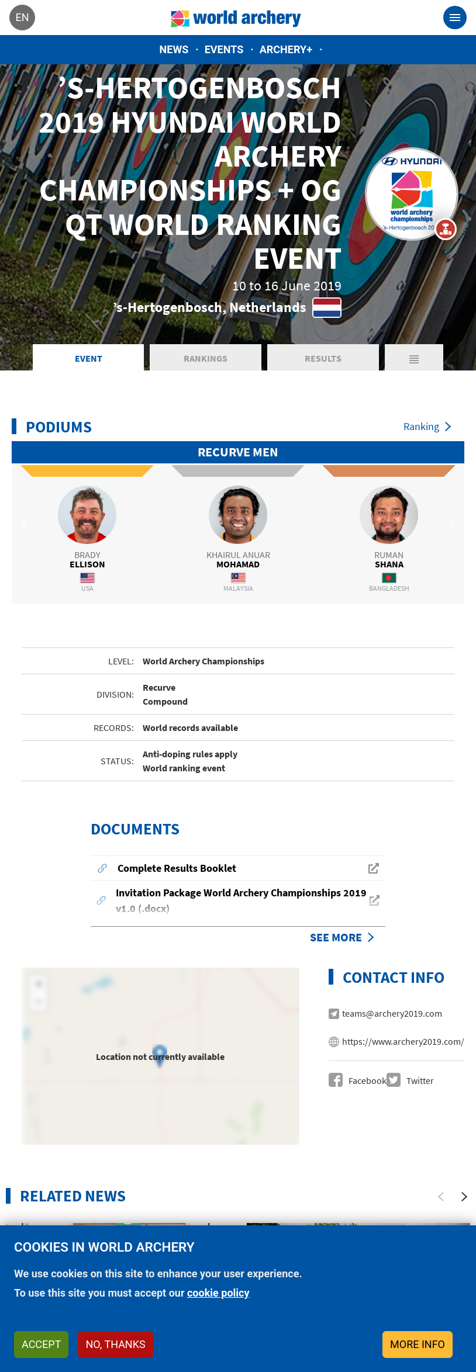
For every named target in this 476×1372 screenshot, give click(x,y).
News (174, 49)
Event (88, 358)
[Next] (464, 1197)
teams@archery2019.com (392, 1013)
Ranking (421, 426)
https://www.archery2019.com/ (403, 1041)
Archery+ (286, 49)
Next (450, 522)
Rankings (205, 358)
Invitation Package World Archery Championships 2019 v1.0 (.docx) (241, 900)
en (22, 17)
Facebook (368, 1080)
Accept (41, 1344)
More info (417, 1344)
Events (224, 49)
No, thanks (115, 1344)
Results (323, 358)
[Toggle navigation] (455, 17)
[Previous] (441, 1197)
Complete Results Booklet (177, 868)
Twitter (420, 1080)
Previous (26, 522)
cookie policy (218, 1293)
